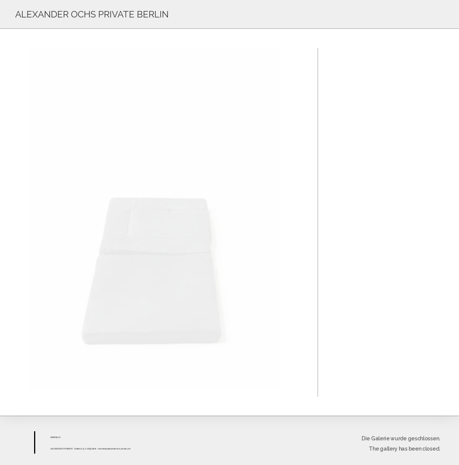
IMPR (52, 437)
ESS (55, 437)
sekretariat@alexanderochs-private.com (114, 449)
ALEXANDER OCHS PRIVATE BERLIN (92, 14)
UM (58, 437)
